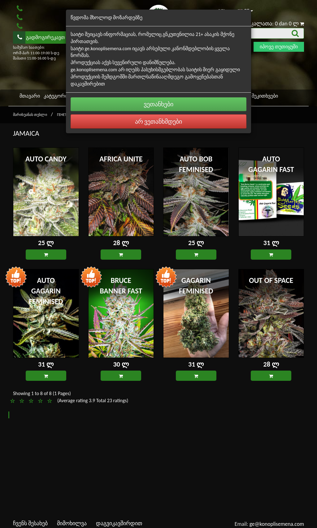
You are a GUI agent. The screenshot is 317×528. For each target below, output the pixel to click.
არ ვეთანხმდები (158, 121)
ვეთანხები (158, 104)
